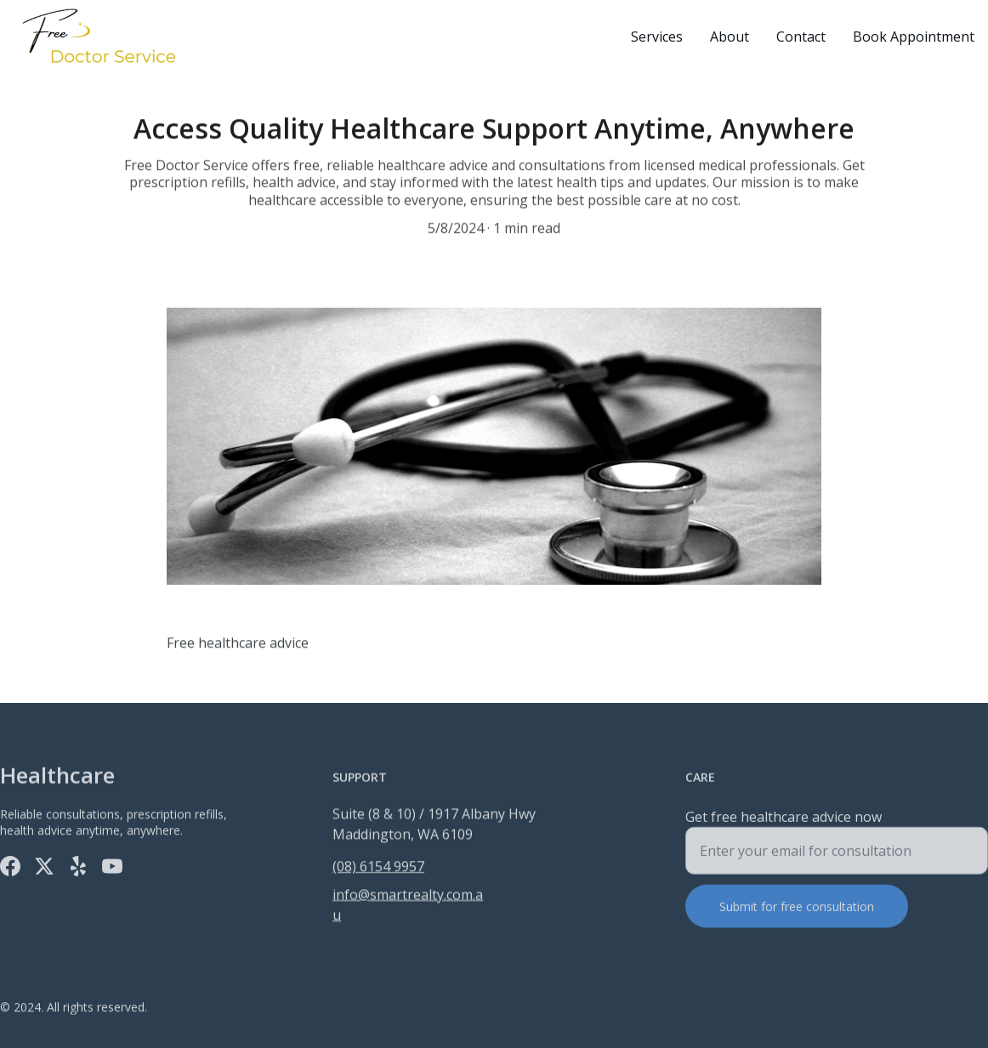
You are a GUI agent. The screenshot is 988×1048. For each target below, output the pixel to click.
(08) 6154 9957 (378, 867)
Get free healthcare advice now (783, 822)
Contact (801, 36)
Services (657, 36)
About (729, 36)
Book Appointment (913, 36)
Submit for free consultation (796, 912)
